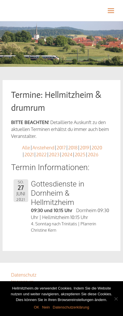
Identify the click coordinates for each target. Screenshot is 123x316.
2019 (84, 148)
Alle (26, 148)
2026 (93, 154)
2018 (72, 148)
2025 (80, 154)
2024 (67, 154)
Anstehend (43, 148)
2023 (54, 154)
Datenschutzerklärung (71, 307)
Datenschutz (24, 275)
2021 (29, 154)
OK (36, 307)
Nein (46, 307)
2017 (61, 148)
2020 (97, 148)
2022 (41, 154)
